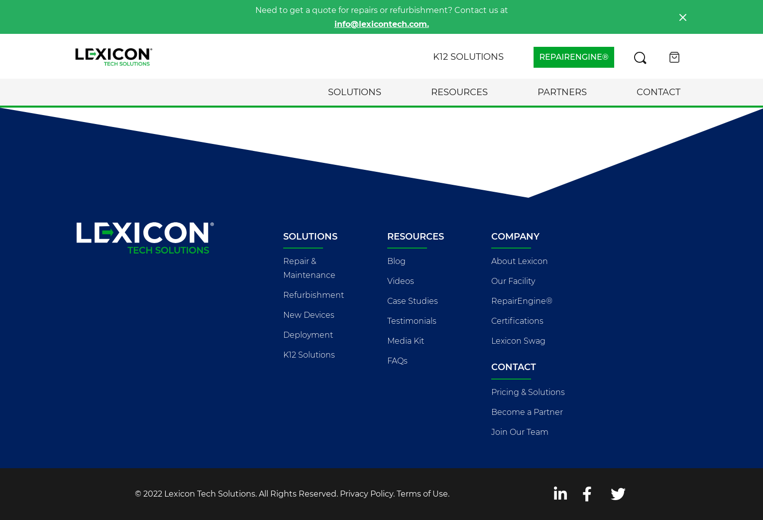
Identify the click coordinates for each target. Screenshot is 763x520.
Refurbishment (313, 295)
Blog (396, 261)
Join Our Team (519, 432)
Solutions (354, 92)
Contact (658, 92)
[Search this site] (640, 57)
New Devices (308, 315)
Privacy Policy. (367, 494)
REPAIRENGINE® (573, 57)
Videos (400, 281)
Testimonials (411, 321)
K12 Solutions (468, 56)
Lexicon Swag (518, 341)
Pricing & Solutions (528, 392)
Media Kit (405, 341)
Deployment (308, 335)
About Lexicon (519, 261)
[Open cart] (674, 57)
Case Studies (412, 301)
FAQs (397, 361)
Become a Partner (527, 412)
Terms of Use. (423, 494)
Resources (459, 92)
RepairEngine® (521, 301)
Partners (562, 92)
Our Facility (513, 281)
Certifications (517, 321)
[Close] (682, 17)
